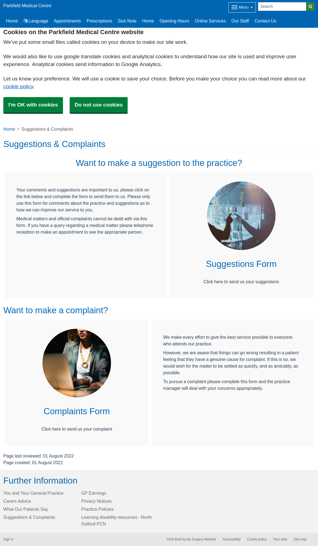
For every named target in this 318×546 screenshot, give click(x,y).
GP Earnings (93, 493)
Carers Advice (17, 501)
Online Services (210, 21)
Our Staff (240, 21)
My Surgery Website (201, 539)
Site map (300, 539)
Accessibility (232, 539)
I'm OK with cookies (33, 104)
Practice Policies (97, 509)
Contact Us (265, 21)
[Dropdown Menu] (242, 7)
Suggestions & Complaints (29, 517)
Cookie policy (257, 539)
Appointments (67, 21)
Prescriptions (99, 21)
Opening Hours (174, 21)
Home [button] (12, 21)
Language (36, 21)
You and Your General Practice (33, 493)
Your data (280, 539)
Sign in (8, 539)
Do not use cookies (99, 104)
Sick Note (127, 21)
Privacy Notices (96, 501)
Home (148, 21)
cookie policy (18, 86)
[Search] (282, 6)
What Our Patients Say (25, 509)
